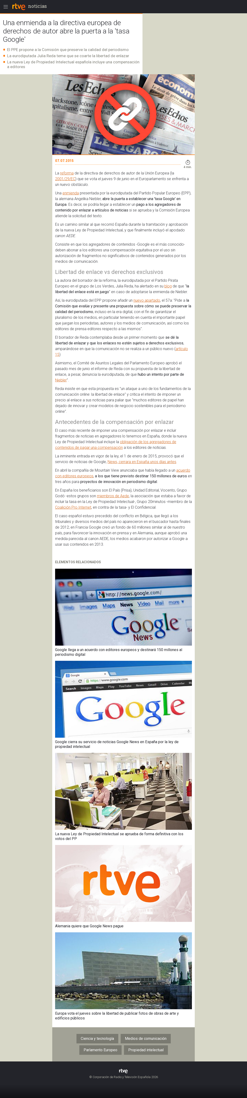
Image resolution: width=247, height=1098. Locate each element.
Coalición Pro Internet (73, 507)
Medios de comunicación (145, 1038)
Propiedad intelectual (146, 1050)
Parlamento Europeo (100, 1050)
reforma (67, 173)
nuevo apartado (146, 300)
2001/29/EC (65, 179)
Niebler (61, 380)
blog (168, 286)
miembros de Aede (113, 496)
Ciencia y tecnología (97, 1038)
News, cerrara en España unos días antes (142, 462)
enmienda (70, 193)
